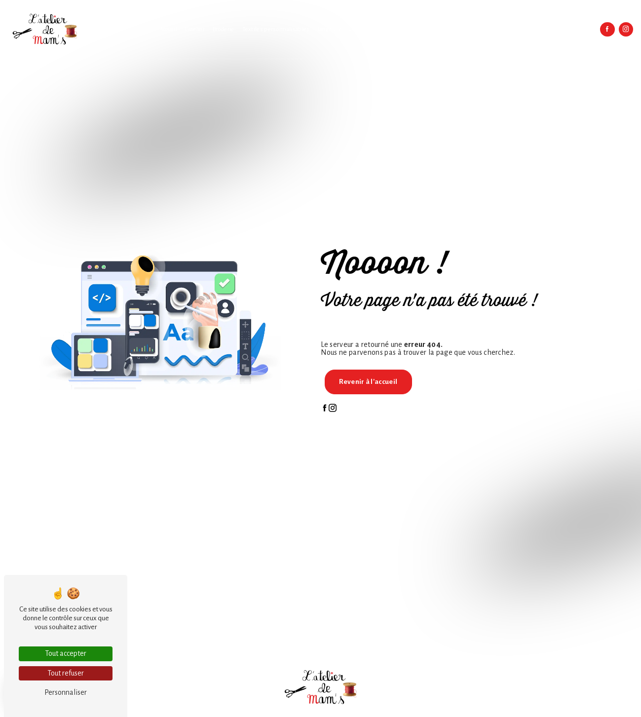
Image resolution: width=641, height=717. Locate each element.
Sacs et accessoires (434, 29)
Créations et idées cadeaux (500, 29)
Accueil (168, 29)
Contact (582, 29)
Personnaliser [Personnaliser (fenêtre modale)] (65, 692)
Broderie (223, 29)
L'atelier (195, 29)
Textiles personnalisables (276, 29)
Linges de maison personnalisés (360, 29)
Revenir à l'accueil (368, 381)
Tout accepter (65, 653)
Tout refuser (65, 673)
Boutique (554, 29)
